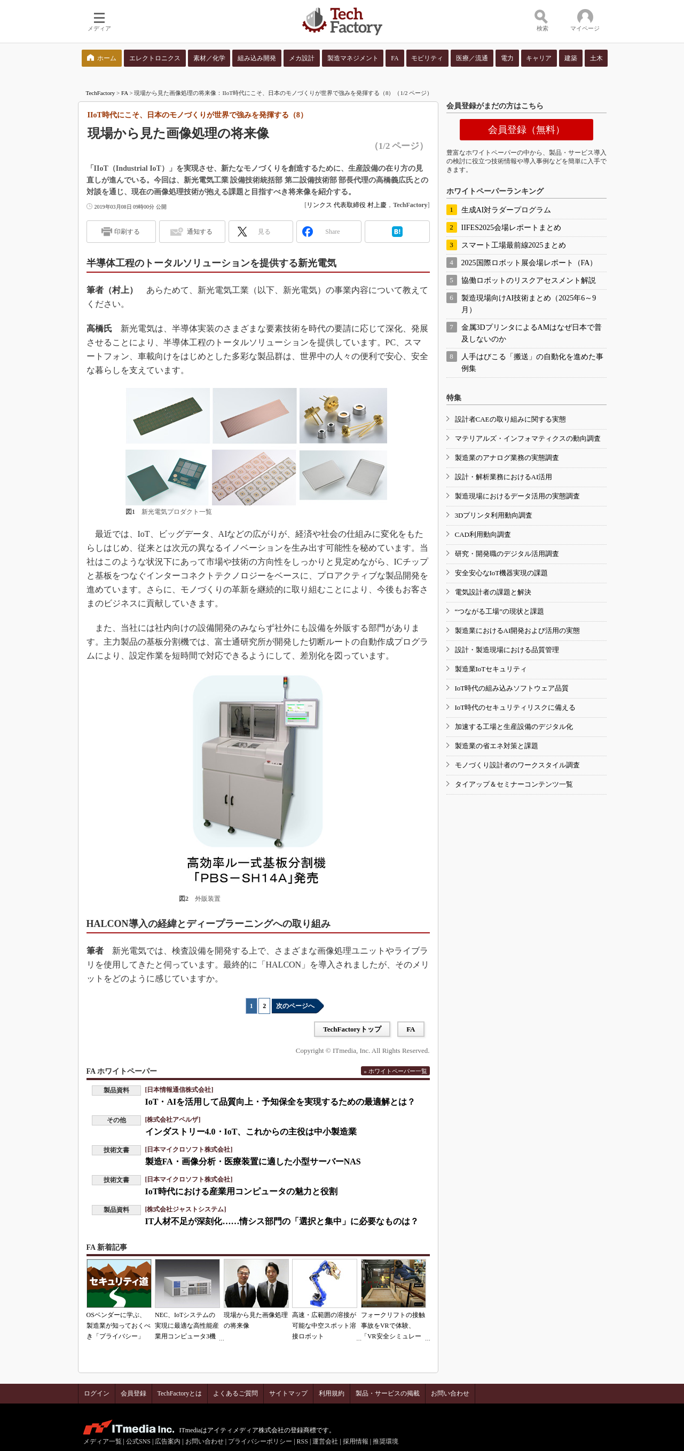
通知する (200, 231)
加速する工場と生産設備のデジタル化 (514, 727)
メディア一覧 (102, 1441)
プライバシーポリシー (260, 1441)
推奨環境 (385, 1441)
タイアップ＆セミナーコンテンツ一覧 (514, 784)
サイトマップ (288, 1393)
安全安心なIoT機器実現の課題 (501, 573)
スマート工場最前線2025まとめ (513, 245)
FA (124, 93)
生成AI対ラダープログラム (506, 210)
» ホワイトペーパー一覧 (395, 1071)
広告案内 (167, 1441)
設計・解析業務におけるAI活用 (504, 477)
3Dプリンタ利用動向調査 (494, 515)
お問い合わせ (450, 1393)
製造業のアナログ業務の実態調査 (507, 458)
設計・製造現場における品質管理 (507, 650)
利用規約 (331, 1393)
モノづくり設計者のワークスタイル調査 (517, 765)
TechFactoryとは (180, 1393)
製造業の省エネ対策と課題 (496, 746)
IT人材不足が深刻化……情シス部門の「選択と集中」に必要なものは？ (282, 1221)
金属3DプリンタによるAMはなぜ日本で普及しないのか (531, 333)
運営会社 (325, 1441)
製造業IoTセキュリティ (491, 669)
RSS (302, 1441)
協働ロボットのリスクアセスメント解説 (528, 280)
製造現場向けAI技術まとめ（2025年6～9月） (528, 304)
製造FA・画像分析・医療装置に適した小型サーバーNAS (253, 1161)
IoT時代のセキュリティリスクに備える (515, 707)
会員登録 (133, 1393)
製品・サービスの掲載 (388, 1393)
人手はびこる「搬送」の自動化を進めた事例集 (532, 362)
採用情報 (355, 1441)
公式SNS (138, 1441)
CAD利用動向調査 (483, 534)
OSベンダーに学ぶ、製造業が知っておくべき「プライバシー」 (119, 1325)
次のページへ (295, 1006)
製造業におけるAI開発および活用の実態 (517, 631)
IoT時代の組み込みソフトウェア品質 (512, 688)
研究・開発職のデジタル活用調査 (507, 554)
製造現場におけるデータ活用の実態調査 (517, 496)
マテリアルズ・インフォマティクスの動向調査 (528, 438)
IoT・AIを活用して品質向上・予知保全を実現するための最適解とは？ (280, 1101)
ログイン (96, 1393)
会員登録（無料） (526, 129)
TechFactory (100, 93)
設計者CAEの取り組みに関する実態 (510, 419)
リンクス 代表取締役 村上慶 (346, 205)
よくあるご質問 (235, 1393)
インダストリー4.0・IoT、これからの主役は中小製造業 (251, 1131)
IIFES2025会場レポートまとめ (511, 228)
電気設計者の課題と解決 (493, 592)
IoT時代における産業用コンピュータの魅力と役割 (241, 1191)
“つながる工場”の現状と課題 (500, 611)
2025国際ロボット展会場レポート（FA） (529, 263)
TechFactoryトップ (352, 1029)
